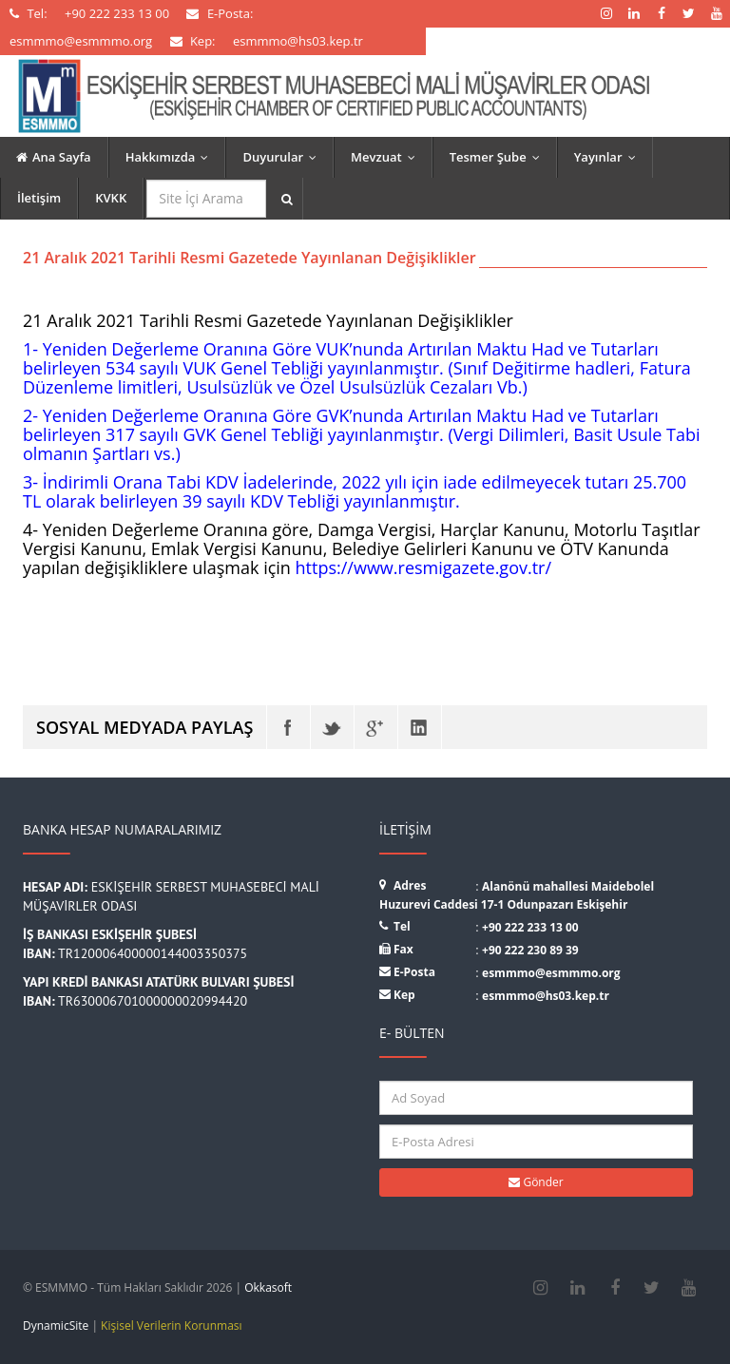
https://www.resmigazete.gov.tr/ (423, 567)
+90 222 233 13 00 (530, 927)
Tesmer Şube (499, 156)
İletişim (39, 197)
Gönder (536, 1182)
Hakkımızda (171, 156)
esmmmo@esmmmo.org (551, 973)
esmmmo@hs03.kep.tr (545, 996)
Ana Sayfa (53, 156)
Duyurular (283, 156)
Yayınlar (609, 156)
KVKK (110, 197)
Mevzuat (387, 156)
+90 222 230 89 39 (530, 950)
